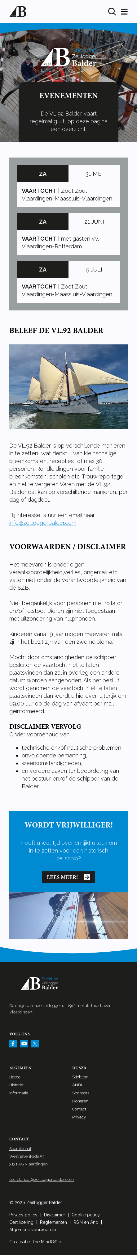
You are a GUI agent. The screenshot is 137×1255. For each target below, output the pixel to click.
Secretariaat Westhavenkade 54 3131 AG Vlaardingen (28, 1156)
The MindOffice (47, 1242)
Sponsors (80, 1093)
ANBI (77, 1085)
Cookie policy (86, 1215)
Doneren (80, 1101)
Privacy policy (23, 1215)
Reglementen (53, 1222)
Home (14, 1077)
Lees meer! (68, 877)
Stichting (80, 1077)
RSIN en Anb (85, 1222)
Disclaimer (54, 1215)
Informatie (18, 1093)
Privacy (79, 1117)
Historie (16, 1085)
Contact (79, 1109)
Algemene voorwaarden (33, 1230)
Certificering (21, 1222)
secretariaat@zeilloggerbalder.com (41, 1179)
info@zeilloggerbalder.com (42, 523)
